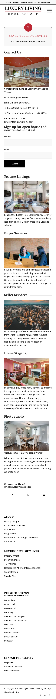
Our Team (9, 529)
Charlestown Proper (14, 616)
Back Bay (8, 612)
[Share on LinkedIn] (28, 495)
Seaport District (12, 632)
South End (9, 628)
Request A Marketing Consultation (21, 537)
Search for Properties (28, 35)
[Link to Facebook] (40, 695)
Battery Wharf (11, 555)
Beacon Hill (10, 608)
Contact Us (10, 541)
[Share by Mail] (44, 495)
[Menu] (48, 11)
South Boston (11, 636)
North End (9, 604)
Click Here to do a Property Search (28, 41)
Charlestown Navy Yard (16, 620)
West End (9, 624)
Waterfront (10, 600)
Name (7, 136)
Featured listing (12, 670)
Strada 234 (10, 575)
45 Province (10, 563)
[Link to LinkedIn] (45, 695)
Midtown (8, 640)
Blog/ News (10, 533)
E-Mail (8, 149)
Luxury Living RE (12, 521)
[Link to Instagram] (49, 695)
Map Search (10, 662)
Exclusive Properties (14, 525)
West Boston (11, 571)
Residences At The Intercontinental (22, 567)
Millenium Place (12, 559)
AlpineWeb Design (11, 692)
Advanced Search (13, 666)
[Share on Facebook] (12, 495)
